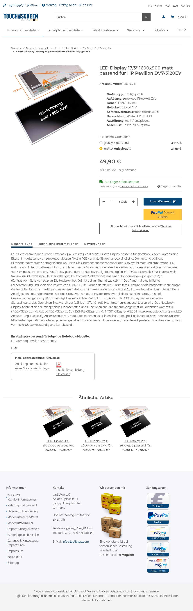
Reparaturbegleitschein (23, 529)
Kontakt (185, 5)
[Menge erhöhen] (133, 202)
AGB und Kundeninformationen (22, 497)
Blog (175, 5)
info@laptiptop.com (76, 541)
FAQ (167, 5)
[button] (163, 17)
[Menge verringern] (104, 202)
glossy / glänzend (143, 143)
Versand (130, 170)
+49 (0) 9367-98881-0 (78, 528)
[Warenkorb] (179, 17)
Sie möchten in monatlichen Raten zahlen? (141, 228)
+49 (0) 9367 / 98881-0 (20, 5)
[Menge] (112, 202)
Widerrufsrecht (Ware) (23, 517)
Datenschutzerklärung (23, 511)
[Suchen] (98, 17)
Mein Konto (155, 5)
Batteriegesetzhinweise (23, 535)
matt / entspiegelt (143, 149)
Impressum (15, 551)
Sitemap (13, 562)
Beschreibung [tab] (22, 244)
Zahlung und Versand (22, 505)
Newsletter (15, 557)
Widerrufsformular (20, 523)
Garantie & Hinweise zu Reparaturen (23, 543)
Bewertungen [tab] (94, 244)
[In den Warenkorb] (14, 63)
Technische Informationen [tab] (58, 244)
